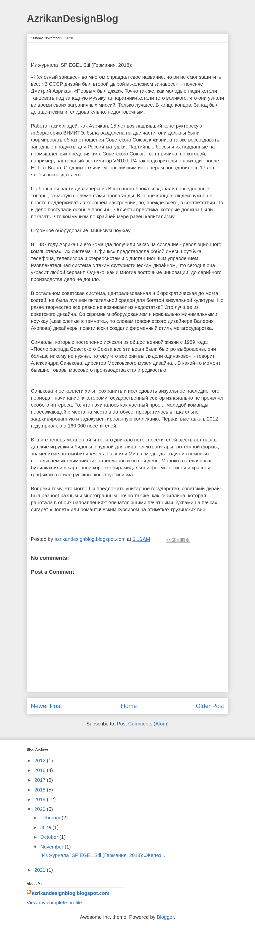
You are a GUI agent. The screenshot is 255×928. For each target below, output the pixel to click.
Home (129, 706)
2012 (40, 760)
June (46, 827)
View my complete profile (54, 902)
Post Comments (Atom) (143, 723)
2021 (40, 870)
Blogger (165, 917)
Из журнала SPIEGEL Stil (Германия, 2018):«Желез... (102, 855)
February (51, 817)
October (50, 837)
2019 (40, 799)
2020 (40, 809)
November (52, 847)
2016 (40, 770)
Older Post (210, 706)
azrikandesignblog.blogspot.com (70, 893)
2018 (40, 789)
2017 (40, 780)
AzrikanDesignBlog (72, 18)
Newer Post (46, 706)
